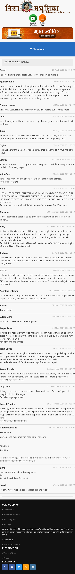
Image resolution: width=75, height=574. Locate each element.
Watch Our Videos (11, 544)
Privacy (6, 558)
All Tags (7, 524)
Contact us (8, 510)
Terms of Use (9, 553)
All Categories (10, 519)
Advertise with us (11, 514)
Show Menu (37, 49)
